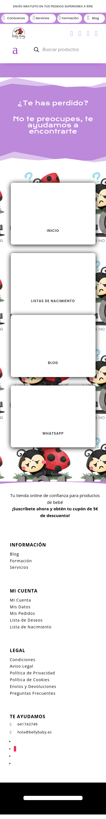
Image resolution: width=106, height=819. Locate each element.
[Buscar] (36, 49)
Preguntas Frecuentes (33, 693)
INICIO (53, 230)
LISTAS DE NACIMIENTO (53, 301)
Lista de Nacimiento (31, 627)
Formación (21, 560)
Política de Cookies (30, 679)
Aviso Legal (21, 666)
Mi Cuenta (20, 600)
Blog (53, 362)
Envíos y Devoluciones (33, 686)
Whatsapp (53, 433)
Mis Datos (20, 606)
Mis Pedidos (22, 613)
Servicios (19, 567)
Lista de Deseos (26, 620)
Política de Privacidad (32, 673)
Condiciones (23, 659)
